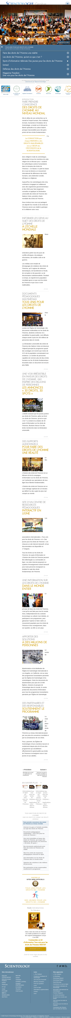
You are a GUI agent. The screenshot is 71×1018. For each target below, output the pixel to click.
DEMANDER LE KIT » (36, 949)
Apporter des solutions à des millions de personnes (35, 863)
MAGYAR (18, 975)
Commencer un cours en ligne (60, 984)
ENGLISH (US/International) (6, 976)
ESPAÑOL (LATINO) (21, 981)
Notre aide (5, 94)
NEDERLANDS (6, 995)
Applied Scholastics (27, 89)
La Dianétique (56, 976)
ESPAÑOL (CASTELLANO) (20, 984)
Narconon (48, 89)
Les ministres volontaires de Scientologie (60, 986)
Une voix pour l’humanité (40, 979)
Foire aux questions (39, 983)
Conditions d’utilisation (55, 1017)
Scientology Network (58, 978)
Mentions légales (66, 1017)
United (5, 64)
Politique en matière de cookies (40, 1017)
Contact (36, 991)
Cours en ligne (37, 987)
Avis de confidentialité (26, 1017)
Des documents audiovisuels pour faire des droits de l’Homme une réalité (34, 848)
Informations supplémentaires (41, 989)
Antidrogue (58, 89)
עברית (4, 987)
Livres (35, 985)
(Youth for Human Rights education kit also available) (35, 955)
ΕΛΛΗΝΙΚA (18, 987)
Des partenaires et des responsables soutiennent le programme (35, 868)
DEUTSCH (4, 997)
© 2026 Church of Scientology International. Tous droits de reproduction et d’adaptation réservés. (25, 1015)
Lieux (35, 993)
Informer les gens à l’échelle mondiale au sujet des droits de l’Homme (35, 827)
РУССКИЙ (4, 991)
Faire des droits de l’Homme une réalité (20, 52)
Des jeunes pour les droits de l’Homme (60, 1004)
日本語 (3, 989)
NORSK (18, 977)
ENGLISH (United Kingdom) (6, 980)
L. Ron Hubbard (38, 974)
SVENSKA (18, 979)
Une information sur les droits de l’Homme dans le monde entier (33, 858)
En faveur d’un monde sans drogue (60, 997)
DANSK (4, 982)
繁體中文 (4, 993)
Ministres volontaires (39, 981)
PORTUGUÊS (19, 991)
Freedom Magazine (58, 993)
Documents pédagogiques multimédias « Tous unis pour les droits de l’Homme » (33, 833)
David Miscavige (57, 982)
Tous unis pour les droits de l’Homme (60, 1001)
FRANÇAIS (5, 984)
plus (45, 289)
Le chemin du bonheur (16, 90)
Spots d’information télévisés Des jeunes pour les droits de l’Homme (32, 60)
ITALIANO (18, 989)
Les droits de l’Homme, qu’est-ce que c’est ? (22, 56)
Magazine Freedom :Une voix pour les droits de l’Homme (19, 74)
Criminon (38, 89)
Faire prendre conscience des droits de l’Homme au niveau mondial (34, 822)
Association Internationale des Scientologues (60, 990)
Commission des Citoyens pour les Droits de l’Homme (60, 1008)
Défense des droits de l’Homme (17, 68)
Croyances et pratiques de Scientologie (40, 977)
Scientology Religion (58, 980)
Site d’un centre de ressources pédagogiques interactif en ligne (33, 853)
